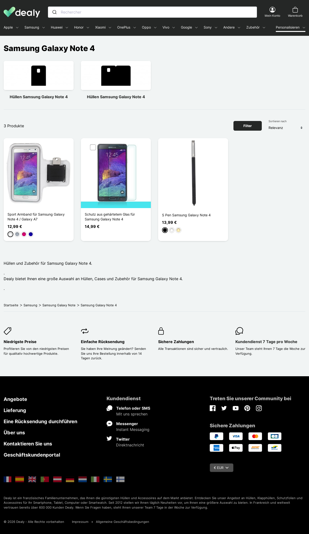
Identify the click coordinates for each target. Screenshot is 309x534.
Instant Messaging (132, 429)
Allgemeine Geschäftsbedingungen (122, 522)
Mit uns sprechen (131, 414)
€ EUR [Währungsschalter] (221, 468)
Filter (247, 126)
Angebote (15, 399)
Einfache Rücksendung (102, 341)
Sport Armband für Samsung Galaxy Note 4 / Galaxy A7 (36, 216)
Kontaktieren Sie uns (28, 444)
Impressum (80, 522)
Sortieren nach (278, 121)
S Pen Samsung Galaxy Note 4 (186, 215)
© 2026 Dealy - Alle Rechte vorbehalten (34, 522)
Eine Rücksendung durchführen (40, 421)
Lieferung (15, 410)
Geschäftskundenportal (32, 455)
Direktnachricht (130, 445)
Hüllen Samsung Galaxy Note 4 (39, 96)
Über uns (14, 433)
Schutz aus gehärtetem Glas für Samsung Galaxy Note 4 (110, 216)
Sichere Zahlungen (176, 341)
